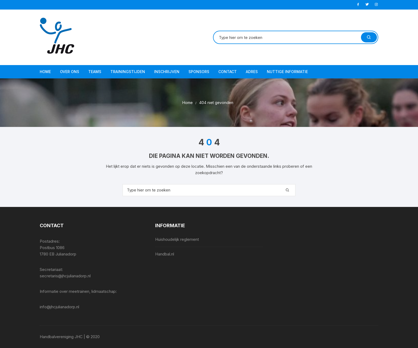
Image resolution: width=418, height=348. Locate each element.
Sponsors (198, 71)
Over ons (69, 71)
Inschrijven (166, 71)
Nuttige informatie (287, 71)
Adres (252, 71)
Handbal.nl (164, 254)
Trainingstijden (127, 71)
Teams (94, 71)
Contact (227, 71)
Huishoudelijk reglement (177, 239)
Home (45, 71)
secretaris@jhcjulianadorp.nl (65, 275)
